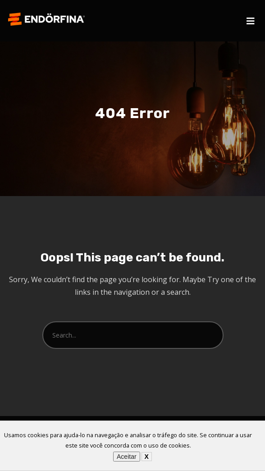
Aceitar (127, 456)
